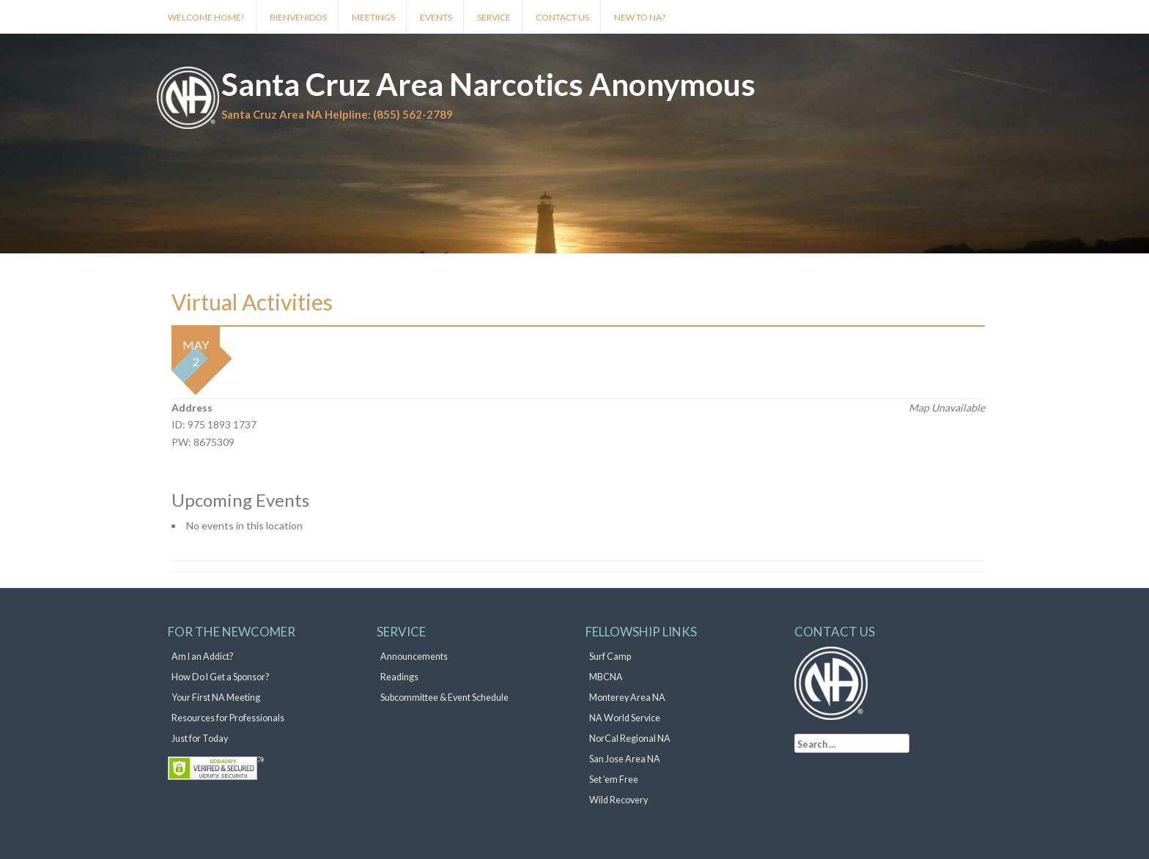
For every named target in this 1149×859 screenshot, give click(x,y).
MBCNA (606, 677)
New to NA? (639, 17)
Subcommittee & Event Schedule (444, 697)
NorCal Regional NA (629, 738)
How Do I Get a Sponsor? (220, 677)
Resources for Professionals (227, 718)
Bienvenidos (298, 17)
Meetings (373, 17)
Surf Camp (610, 656)
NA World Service (624, 718)
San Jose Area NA (624, 759)
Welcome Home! (206, 17)
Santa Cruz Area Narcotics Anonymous (488, 84)
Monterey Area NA (627, 697)
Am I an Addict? (202, 656)
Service (494, 17)
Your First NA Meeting (215, 697)
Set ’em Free (613, 779)
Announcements (414, 656)
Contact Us (562, 17)
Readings (399, 677)
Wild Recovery (618, 800)
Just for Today (199, 738)
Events (436, 17)
